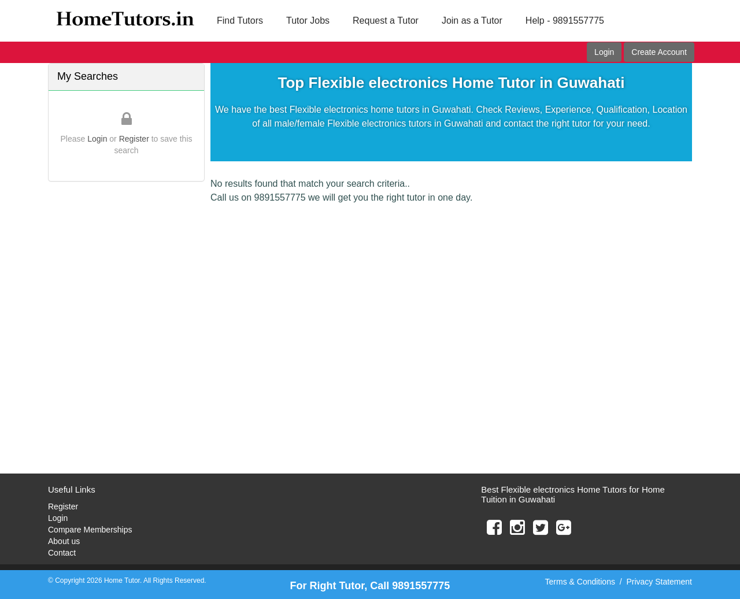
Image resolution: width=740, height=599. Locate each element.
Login (604, 52)
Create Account (659, 52)
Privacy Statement (659, 581)
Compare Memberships (90, 529)
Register (134, 138)
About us (64, 541)
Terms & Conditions (580, 581)
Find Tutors (240, 20)
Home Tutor (122, 580)
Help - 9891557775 (565, 20)
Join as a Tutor (472, 20)
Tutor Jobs (308, 20)
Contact (62, 552)
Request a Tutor (386, 20)
